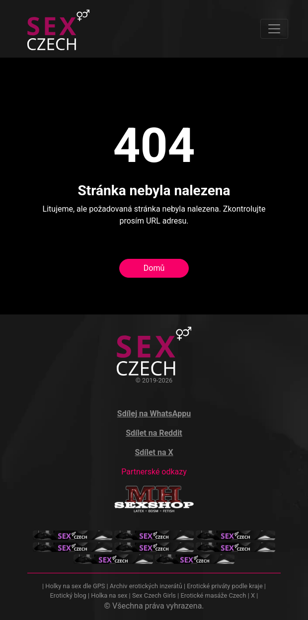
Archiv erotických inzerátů (146, 586)
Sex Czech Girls (154, 595)
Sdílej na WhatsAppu (154, 413)
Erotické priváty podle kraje (224, 586)
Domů (154, 268)
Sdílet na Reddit (154, 433)
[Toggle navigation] (274, 29)
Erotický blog (68, 595)
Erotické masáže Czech (213, 595)
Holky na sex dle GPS (75, 586)
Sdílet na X (154, 452)
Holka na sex (109, 595)
